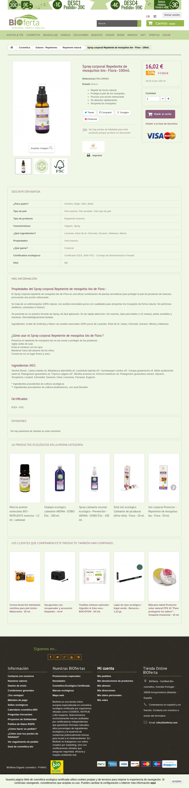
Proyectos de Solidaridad (22, 719)
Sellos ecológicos (18, 704)
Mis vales (102, 700)
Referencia (88, 78)
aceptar (176, 781)
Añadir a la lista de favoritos (161, 124)
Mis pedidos (104, 676)
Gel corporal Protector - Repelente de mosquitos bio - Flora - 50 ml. (162, 511)
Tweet (89, 112)
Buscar (139, 23)
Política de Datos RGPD (21, 724)
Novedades (59, 681)
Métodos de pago (18, 700)
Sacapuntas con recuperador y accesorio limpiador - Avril (58, 608)
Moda (121, 35)
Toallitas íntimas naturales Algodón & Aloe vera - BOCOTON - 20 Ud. (94, 608)
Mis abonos (104, 685)
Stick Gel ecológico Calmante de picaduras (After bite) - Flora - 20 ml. (129, 511)
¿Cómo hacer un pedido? (22, 728)
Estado (86, 84)
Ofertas (154, 35)
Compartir (105, 112)
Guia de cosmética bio (20, 746)
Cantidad (150, 93)
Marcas (133, 35)
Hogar (110, 35)
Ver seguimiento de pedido (23, 741)
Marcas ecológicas (63, 690)
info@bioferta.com (167, 722)
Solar (166, 35)
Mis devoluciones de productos (115, 681)
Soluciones (80, 35)
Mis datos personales (109, 695)
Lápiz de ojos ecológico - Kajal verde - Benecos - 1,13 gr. (128, 608)
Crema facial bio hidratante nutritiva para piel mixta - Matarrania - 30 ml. (25, 608)
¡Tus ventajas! (16, 695)
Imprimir (97, 155)
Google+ (123, 112)
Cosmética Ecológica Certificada (71, 685)
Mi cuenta (105, 668)
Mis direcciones (106, 690)
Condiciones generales (21, 690)
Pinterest (91, 119)
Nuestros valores (17, 681)
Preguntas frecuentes (20, 714)
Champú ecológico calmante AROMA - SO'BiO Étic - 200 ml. (59, 511)
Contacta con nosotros (21, 676)
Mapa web (58, 695)
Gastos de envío (17, 685)
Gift (143, 35)
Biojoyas (97, 35)
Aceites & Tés (14, 35)
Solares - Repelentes (46, 47)
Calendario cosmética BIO (22, 709)
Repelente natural (72, 47)
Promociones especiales (67, 676)
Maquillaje (50, 35)
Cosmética (33, 35)
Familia (65, 35)
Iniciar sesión (172, 14)
